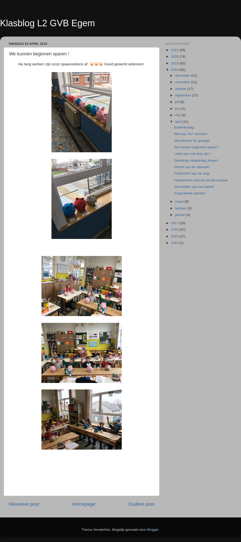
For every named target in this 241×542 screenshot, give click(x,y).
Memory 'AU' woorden (190, 134)
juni (178, 108)
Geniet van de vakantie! (192, 167)
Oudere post (141, 504)
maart (180, 201)
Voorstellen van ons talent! (194, 187)
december (183, 75)
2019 (175, 63)
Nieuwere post (24, 504)
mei (178, 115)
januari (180, 215)
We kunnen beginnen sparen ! (196, 147)
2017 (175, 223)
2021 (175, 50)
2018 (175, 70)
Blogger (153, 529)
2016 (175, 229)
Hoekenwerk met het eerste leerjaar (201, 180)
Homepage (83, 504)
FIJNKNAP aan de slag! (192, 173)
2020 (175, 56)
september (183, 95)
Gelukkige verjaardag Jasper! (196, 160)
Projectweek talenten (190, 193)
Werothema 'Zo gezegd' (192, 141)
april (178, 121)
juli (177, 102)
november (183, 82)
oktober (181, 89)
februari (181, 208)
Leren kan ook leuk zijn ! (192, 154)
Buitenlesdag (184, 127)
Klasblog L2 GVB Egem (47, 23)
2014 (175, 243)
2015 (175, 236)
